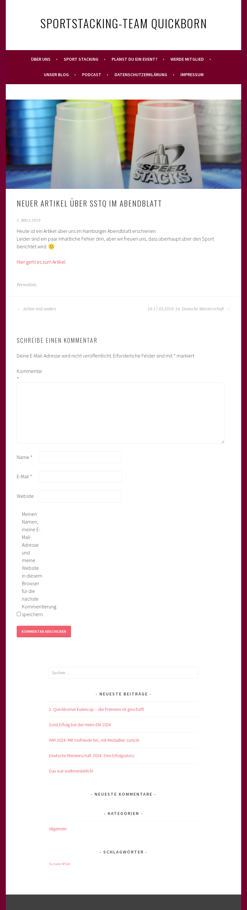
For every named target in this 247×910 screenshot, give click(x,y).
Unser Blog (56, 74)
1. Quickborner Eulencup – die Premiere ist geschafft (96, 709)
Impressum (192, 74)
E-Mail (24, 476)
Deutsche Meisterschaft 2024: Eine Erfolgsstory (91, 755)
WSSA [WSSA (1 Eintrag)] (66, 864)
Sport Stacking (81, 59)
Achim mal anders (36, 309)
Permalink (26, 285)
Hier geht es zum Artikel (41, 262)
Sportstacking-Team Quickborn (123, 22)
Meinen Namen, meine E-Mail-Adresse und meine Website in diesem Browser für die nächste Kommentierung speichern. (32, 564)
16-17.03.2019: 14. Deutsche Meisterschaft (189, 309)
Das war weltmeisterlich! (71, 771)
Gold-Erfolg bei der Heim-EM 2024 (80, 725)
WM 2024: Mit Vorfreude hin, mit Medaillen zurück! (94, 740)
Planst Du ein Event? (134, 59)
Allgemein (58, 829)
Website (25, 496)
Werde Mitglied (187, 59)
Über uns (40, 59)
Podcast (91, 74)
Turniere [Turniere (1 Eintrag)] (55, 864)
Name (24, 457)
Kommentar (27, 375)
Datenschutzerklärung (140, 74)
